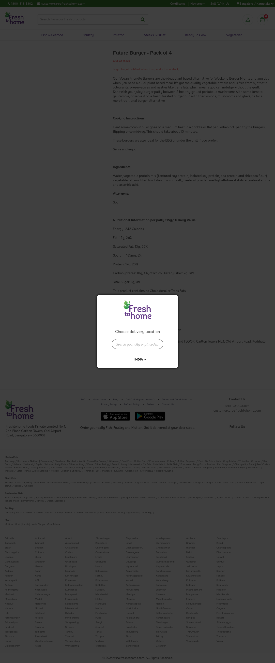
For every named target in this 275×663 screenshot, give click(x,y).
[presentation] (137, 344)
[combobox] (137, 341)
